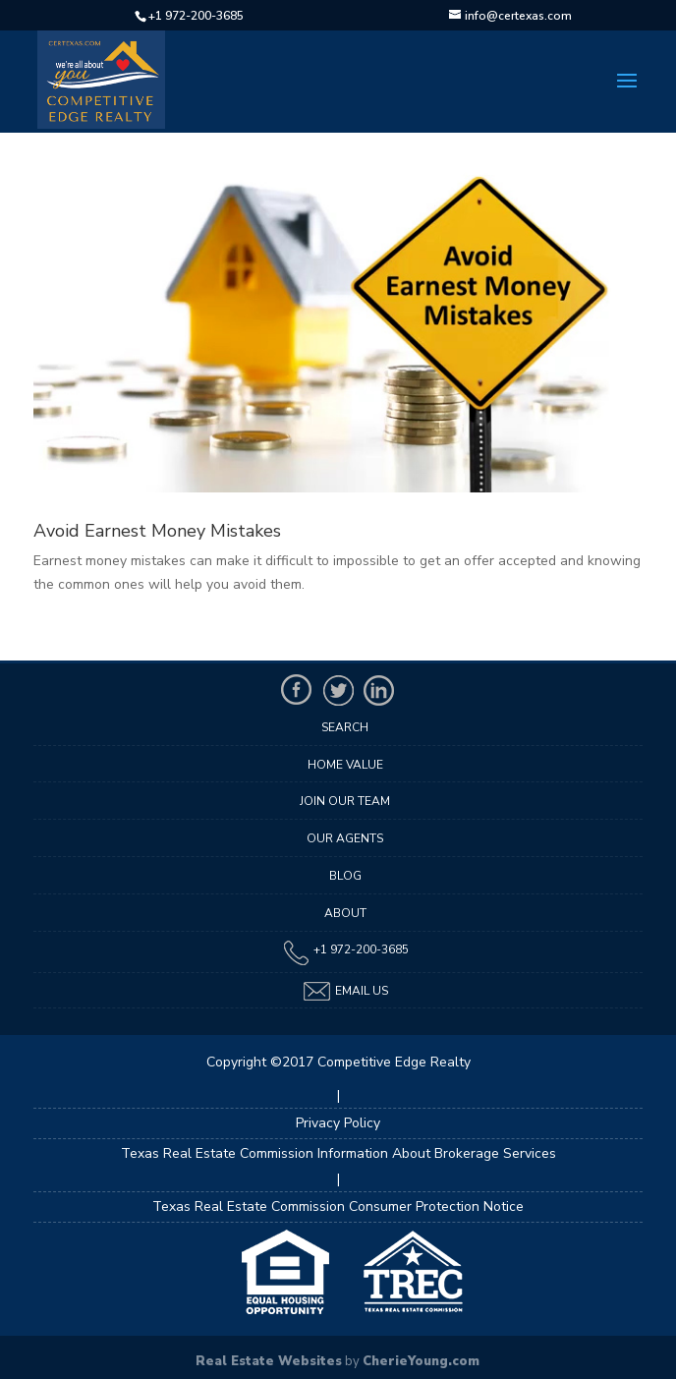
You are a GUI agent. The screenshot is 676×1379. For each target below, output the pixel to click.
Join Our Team (345, 801)
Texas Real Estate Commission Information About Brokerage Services (338, 1153)
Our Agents (345, 838)
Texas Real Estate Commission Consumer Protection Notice (338, 1206)
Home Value (345, 765)
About (345, 913)
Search (344, 727)
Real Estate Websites (269, 1361)
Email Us (345, 991)
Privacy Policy (338, 1123)
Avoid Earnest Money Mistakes (157, 531)
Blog (345, 876)
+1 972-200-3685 (196, 16)
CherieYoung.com (421, 1361)
